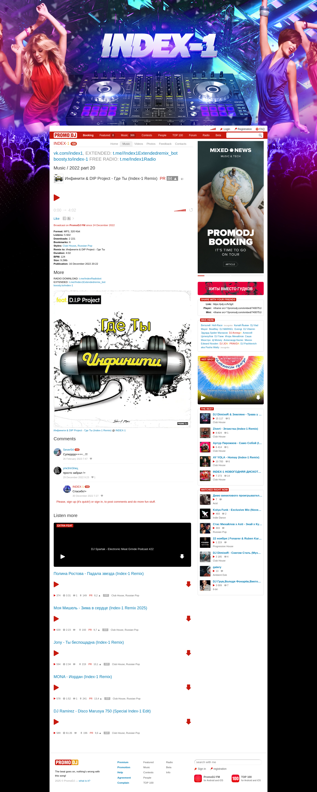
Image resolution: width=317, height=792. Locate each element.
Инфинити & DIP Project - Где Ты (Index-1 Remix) (83, 430)
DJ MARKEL (226, 329)
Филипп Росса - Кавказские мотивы (230, 390)
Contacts (180, 143)
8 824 (219, 432)
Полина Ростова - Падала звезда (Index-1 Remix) (99, 573)
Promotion (123, 767)
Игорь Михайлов (234, 336)
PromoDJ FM (77, 225)
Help (120, 772)
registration (220, 769)
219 (84, 664)
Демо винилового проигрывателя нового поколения (237, 495)
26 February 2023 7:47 (75, 458)
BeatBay (213, 329)
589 (59, 733)
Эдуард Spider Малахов (214, 332)
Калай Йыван (241, 325)
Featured (107, 135)
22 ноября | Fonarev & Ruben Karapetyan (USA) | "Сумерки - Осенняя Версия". (237, 538)
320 (106, 595)
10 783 (219, 461)
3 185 (219, 556)
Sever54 (68, 449)
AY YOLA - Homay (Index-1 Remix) (236, 457)
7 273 (219, 475)
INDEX (62, 143)
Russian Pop (85, 245)
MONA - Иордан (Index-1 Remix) (83, 677)
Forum (193, 135)
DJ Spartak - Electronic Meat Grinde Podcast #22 (122, 549)
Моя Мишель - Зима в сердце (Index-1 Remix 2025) (100, 608)
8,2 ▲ (97, 595)
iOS (221, 780)
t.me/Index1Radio (138, 159)
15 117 (219, 418)
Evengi (238, 329)
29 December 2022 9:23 (76, 477)
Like (57, 218)
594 (59, 664)
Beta (218, 135)
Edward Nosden (209, 343)
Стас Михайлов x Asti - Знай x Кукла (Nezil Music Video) (237, 524)
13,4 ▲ (98, 698)
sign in (99, 501)
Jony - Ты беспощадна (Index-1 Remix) (89, 642)
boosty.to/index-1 (71, 159)
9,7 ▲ (97, 629)
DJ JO (224, 343)
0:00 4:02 (65, 210)
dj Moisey (217, 340)
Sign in (202, 769)
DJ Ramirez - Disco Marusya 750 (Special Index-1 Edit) (102, 711)
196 (85, 733)
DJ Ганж (219, 336)
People (162, 135)
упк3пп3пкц (70, 468)
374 (59, 595)
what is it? (84, 780)
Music (128, 135)
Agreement (124, 777)
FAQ (262, 129)
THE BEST (207, 408)
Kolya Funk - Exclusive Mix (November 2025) (237, 509)
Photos (151, 143)
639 (59, 629)
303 (218, 528)
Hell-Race (217, 325)
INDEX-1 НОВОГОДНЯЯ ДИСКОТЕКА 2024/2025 (237, 471)
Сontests (147, 135)
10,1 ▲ (97, 664)
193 (84, 629)
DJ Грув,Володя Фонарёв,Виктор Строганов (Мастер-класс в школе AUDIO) (237, 581)
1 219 (219, 542)
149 (85, 595)
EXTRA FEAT (64, 525)
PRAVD (234, 343)
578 (59, 698)
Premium (122, 762)
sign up (71, 501)
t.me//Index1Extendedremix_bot (145, 153)
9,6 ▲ (98, 733)
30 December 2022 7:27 (86, 496)
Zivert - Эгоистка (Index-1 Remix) (235, 428)
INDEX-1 (121, 430)
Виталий (205, 325)
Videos (138, 143)
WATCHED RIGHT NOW (214, 489)
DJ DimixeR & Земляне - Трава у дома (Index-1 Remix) (237, 414)
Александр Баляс (233, 340)
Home (114, 143)
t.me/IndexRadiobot (90, 278)
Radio (206, 135)
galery (217, 567)
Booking (88, 135)
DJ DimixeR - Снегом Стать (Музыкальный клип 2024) (237, 552)
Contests (148, 772)
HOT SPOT (207, 359)
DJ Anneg (235, 332)
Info (168, 772)
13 (217, 571)
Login (227, 129)
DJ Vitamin (249, 329)
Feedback (165, 143)
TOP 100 (177, 135)
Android (210, 780)
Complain (123, 782)
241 (85, 698)
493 (218, 513)
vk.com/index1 (68, 153)
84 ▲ (172, 178)
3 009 (219, 585)
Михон (248, 340)
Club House (69, 245)
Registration (245, 129)
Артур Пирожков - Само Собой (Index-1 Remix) (237, 443)
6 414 (219, 447)
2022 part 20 (82, 167)
